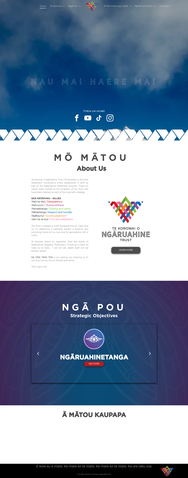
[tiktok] (99, 118)
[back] (38, 353)
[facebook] (77, 118)
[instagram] (110, 118)
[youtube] (88, 118)
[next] (150, 353)
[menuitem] (43, 6)
